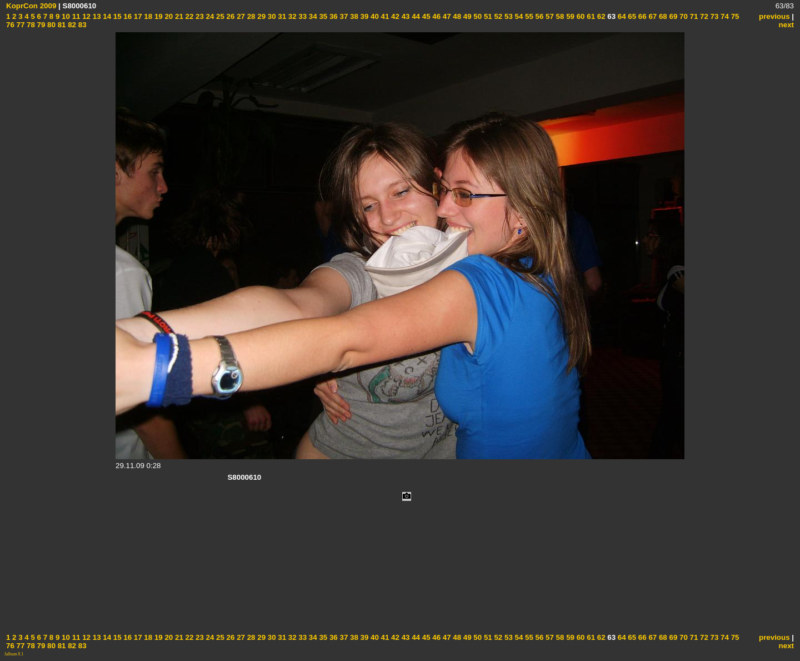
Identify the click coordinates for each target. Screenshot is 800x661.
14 (106, 16)
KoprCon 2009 (31, 6)
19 (157, 16)
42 (394, 16)
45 (425, 16)
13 (96, 16)
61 (590, 16)
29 (261, 16)
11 (75, 16)
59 (569, 16)
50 (477, 16)
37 (343, 16)
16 (127, 16)
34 (312, 16)
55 (528, 16)
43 (404, 16)
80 (50, 25)
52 (497, 16)
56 (538, 16)
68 (662, 16)
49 (466, 16)
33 (302, 16)
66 (641, 16)
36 (332, 16)
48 (456, 16)
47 (446, 16)
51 (487, 16)
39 (363, 16)
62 (600, 16)
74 (723, 16)
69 (672, 16)
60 (579, 16)
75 (734, 16)
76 (10, 25)
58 (559, 16)
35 (322, 16)
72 (703, 16)
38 (353, 16)
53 (507, 16)
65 (631, 16)
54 (518, 16)
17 (137, 16)
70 (682, 16)
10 (64, 16)
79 (40, 25)
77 (19, 25)
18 (147, 16)
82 (71, 25)
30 (271, 16)
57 (548, 16)
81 (61, 25)
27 (239, 16)
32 (291, 16)
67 (652, 16)
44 (414, 16)
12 (85, 16)
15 (116, 16)
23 (198, 16)
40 (373, 16)
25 (219, 16)
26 (229, 16)
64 (621, 16)
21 (178, 16)
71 (693, 16)
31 (281, 16)
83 (81, 25)
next (786, 25)
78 (29, 25)
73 (713, 16)
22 (188, 16)
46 (436, 16)
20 (168, 16)
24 (209, 16)
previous (774, 16)
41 (384, 16)
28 (250, 16)
